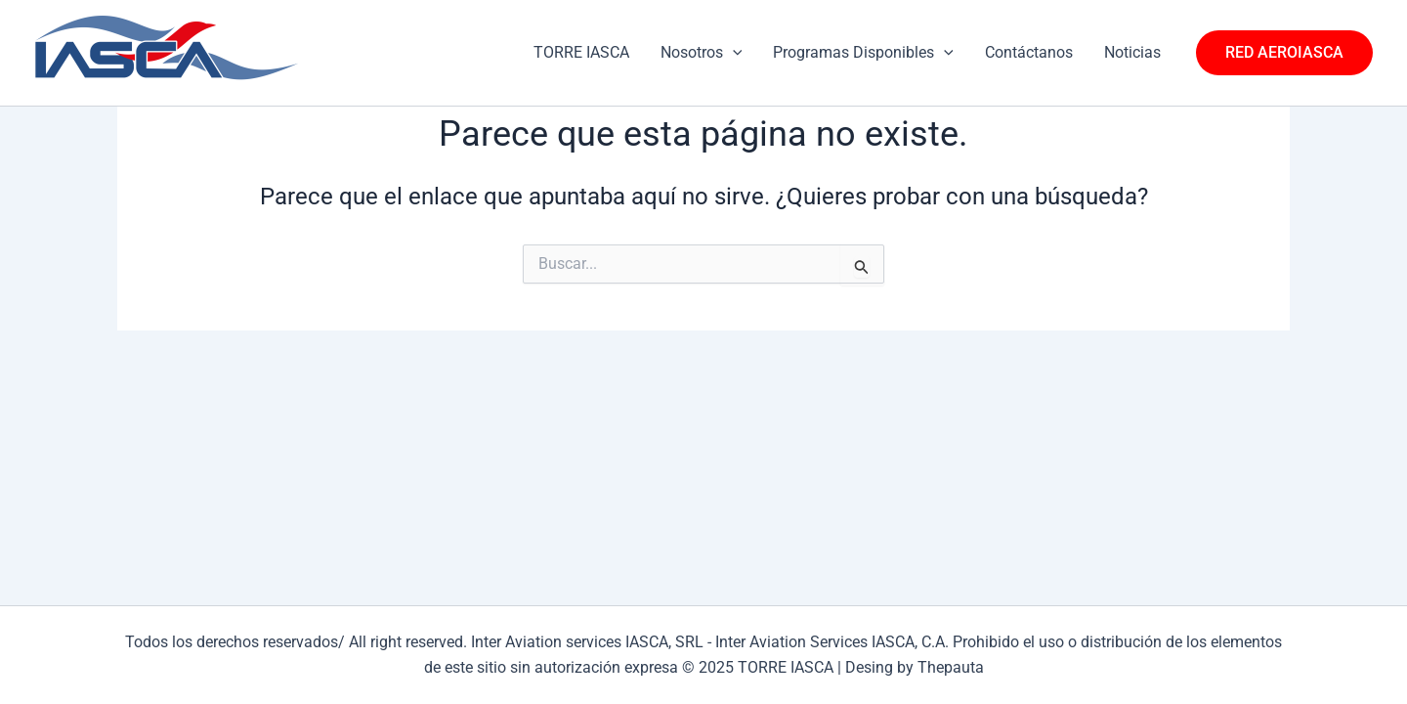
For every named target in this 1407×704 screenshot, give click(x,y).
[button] (1284, 52)
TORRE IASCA (581, 52)
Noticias (1132, 52)
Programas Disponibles (863, 53)
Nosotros (702, 53)
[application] (733, 53)
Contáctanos (1029, 52)
